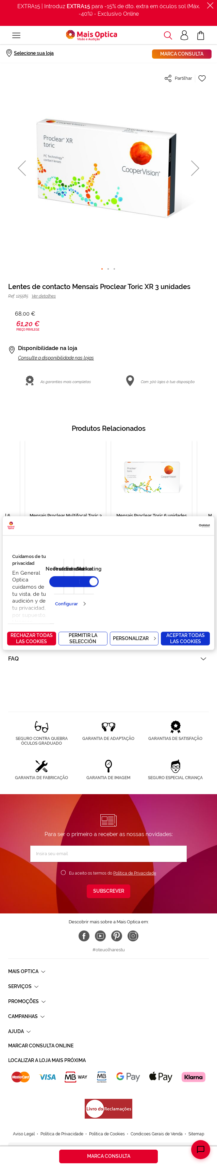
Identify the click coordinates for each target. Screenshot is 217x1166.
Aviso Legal (24, 1134)
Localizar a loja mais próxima (47, 1060)
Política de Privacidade (134, 873)
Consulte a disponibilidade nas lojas (56, 358)
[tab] (108, 658)
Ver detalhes (44, 296)
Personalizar (134, 638)
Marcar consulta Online (40, 1045)
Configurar (66, 603)
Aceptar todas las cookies (185, 638)
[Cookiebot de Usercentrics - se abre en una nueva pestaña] (180, 525)
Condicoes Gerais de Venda (157, 1134)
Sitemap (196, 1134)
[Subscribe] (108, 891)
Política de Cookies (107, 1134)
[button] (21, 168)
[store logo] (91, 35)
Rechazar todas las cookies (32, 638)
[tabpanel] (151, 503)
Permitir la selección (83, 638)
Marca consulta (181, 54)
